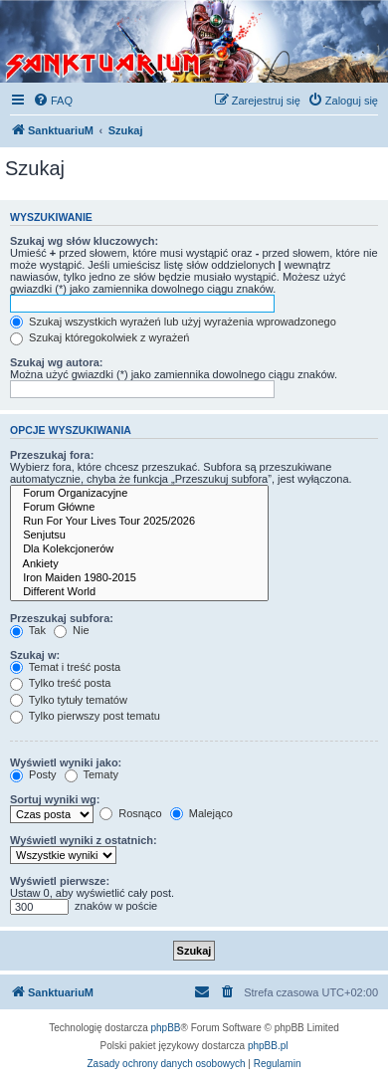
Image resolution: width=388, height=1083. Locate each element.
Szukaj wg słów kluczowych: (84, 241)
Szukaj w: (35, 655)
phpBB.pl (268, 1045)
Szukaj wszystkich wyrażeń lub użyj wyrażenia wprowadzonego (173, 321)
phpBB (166, 1027)
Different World (139, 592)
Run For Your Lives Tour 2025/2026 (139, 522)
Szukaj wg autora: (56, 362)
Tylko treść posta (60, 683)
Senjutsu (139, 535)
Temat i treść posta (65, 667)
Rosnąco (130, 813)
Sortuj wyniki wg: (54, 799)
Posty (33, 774)
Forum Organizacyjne (139, 494)
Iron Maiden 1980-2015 (139, 578)
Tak (28, 630)
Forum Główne (139, 508)
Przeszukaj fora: (52, 455)
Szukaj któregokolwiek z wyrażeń (99, 337)
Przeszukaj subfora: (61, 618)
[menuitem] (53, 100)
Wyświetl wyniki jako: (65, 762)
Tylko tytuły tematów (68, 700)
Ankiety (139, 564)
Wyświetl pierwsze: (59, 881)
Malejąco (201, 813)
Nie (72, 630)
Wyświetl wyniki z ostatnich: (83, 840)
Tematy (91, 774)
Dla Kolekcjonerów (139, 549)
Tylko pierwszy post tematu (85, 716)
